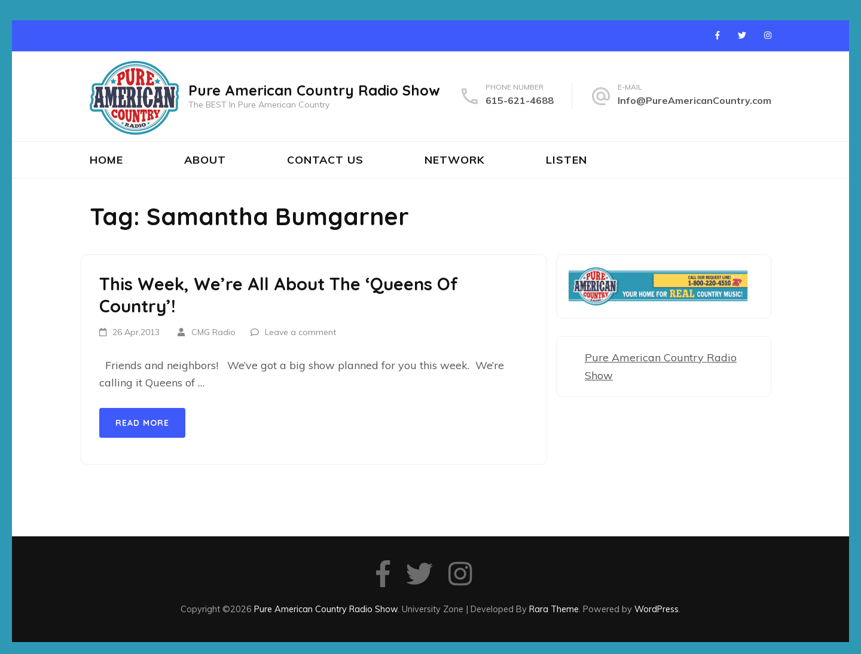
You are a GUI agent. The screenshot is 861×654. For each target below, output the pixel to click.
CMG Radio (213, 332)
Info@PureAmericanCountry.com (694, 100)
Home (106, 160)
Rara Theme (554, 609)
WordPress (656, 609)
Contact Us (325, 160)
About (205, 160)
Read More (142, 422)
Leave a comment (300, 332)
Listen (566, 160)
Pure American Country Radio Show (314, 90)
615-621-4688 (520, 100)
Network (455, 160)
